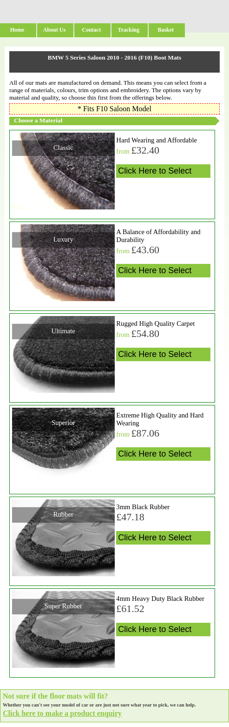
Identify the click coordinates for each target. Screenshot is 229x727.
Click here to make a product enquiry (62, 713)
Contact (91, 30)
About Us (54, 30)
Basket (165, 30)
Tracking (128, 30)
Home (17, 30)
